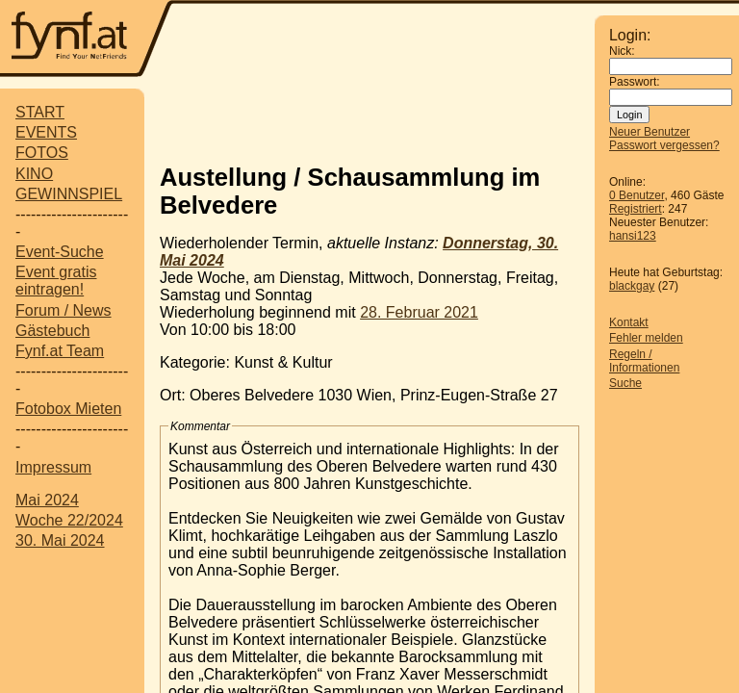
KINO (34, 174)
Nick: (622, 51)
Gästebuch (52, 330)
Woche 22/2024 (69, 520)
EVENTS (46, 132)
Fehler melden (646, 338)
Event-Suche (59, 252)
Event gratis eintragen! (55, 280)
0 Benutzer (636, 195)
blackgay (631, 286)
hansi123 (632, 236)
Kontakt (629, 322)
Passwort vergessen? (664, 145)
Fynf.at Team (59, 351)
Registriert (635, 209)
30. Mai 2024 (60, 540)
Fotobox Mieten (68, 408)
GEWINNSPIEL (68, 194)
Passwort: (634, 82)
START (39, 112)
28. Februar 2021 (419, 312)
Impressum (53, 467)
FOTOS (41, 152)
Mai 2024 (47, 500)
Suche (625, 383)
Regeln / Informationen (644, 360)
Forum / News (63, 310)
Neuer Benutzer (649, 132)
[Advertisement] (385, 118)
